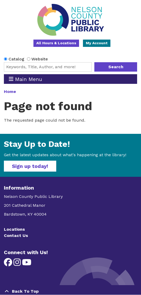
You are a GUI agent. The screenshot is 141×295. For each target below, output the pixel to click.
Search (115, 66)
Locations (14, 229)
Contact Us (16, 235)
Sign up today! (30, 166)
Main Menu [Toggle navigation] (25, 79)
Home (10, 91)
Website (39, 59)
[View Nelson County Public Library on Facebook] (8, 263)
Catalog (16, 59)
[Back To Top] (70, 291)
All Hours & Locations (56, 43)
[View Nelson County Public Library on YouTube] (26, 263)
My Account (97, 43)
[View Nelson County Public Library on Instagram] (17, 263)
